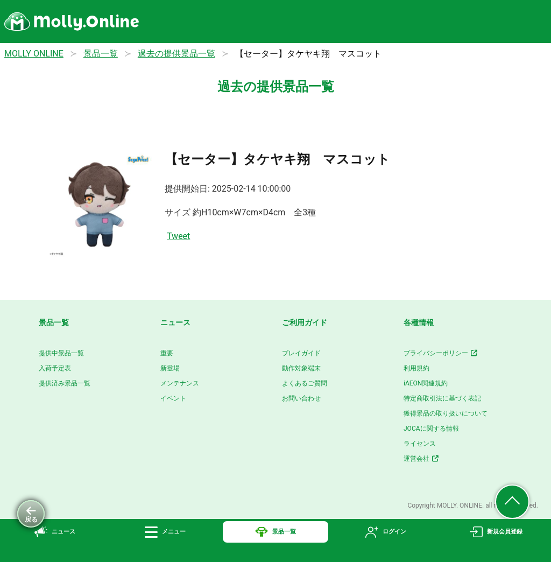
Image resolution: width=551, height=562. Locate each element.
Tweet (178, 236)
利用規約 (416, 368)
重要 (166, 353)
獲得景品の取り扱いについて (446, 413)
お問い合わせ (301, 398)
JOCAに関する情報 (431, 428)
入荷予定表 (55, 368)
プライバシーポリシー (441, 353)
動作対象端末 (301, 368)
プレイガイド (301, 353)
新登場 (170, 368)
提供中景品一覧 (61, 353)
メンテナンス (179, 383)
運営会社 (422, 458)
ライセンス (420, 443)
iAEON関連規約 (426, 383)
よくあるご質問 (304, 383)
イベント (173, 398)
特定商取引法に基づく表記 (442, 398)
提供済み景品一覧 (64, 383)
